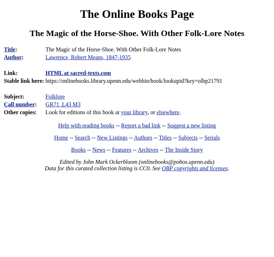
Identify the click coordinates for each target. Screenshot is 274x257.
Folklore (55, 97)
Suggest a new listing (191, 125)
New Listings (112, 138)
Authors (143, 138)
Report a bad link (141, 125)
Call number (19, 104)
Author (13, 57)
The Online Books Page (137, 13)
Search (83, 138)
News (98, 150)
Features (121, 150)
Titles (165, 138)
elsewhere (168, 112)
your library (134, 112)
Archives (148, 150)
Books (78, 150)
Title (9, 49)
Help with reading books (86, 125)
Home (61, 138)
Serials (212, 138)
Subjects (188, 138)
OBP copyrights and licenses (195, 168)
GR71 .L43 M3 (63, 104)
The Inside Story (184, 150)
